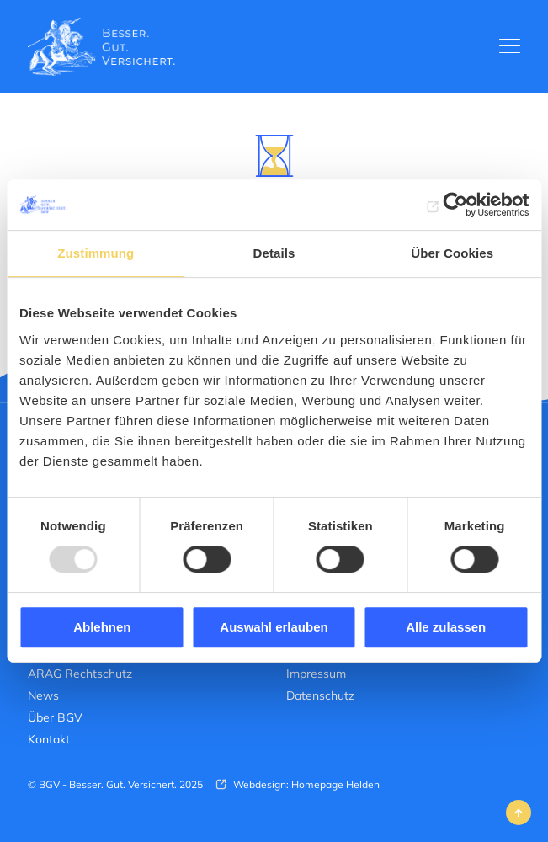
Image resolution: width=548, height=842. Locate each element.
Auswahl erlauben (273, 627)
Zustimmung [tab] (95, 253)
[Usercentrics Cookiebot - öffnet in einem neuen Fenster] (455, 204)
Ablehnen (101, 627)
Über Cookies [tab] (452, 253)
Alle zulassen (446, 627)
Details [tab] (274, 253)
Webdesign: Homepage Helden (305, 784)
